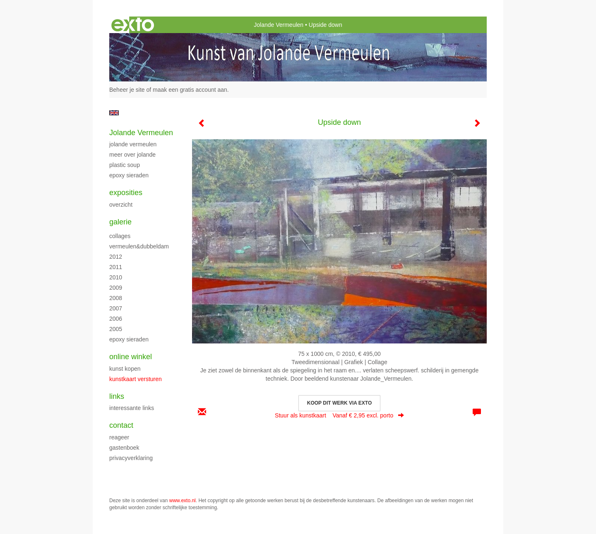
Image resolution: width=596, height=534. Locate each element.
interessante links (131, 408)
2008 (115, 298)
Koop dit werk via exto (339, 403)
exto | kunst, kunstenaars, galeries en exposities (132, 25)
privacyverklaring (131, 458)
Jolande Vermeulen (278, 24)
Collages (119, 236)
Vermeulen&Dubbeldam (139, 246)
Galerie (120, 222)
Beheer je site (127, 89)
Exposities (125, 192)
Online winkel (130, 357)
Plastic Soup (124, 165)
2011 (115, 267)
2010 (115, 277)
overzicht (120, 204)
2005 (115, 329)
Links (116, 396)
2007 (115, 308)
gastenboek (124, 447)
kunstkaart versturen (135, 379)
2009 (115, 287)
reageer (119, 437)
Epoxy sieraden (129, 175)
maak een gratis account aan (190, 89)
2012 (115, 256)
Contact (121, 425)
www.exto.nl (182, 500)
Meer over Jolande (132, 154)
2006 (115, 318)
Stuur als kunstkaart (339, 415)
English (114, 112)
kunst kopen (125, 368)
